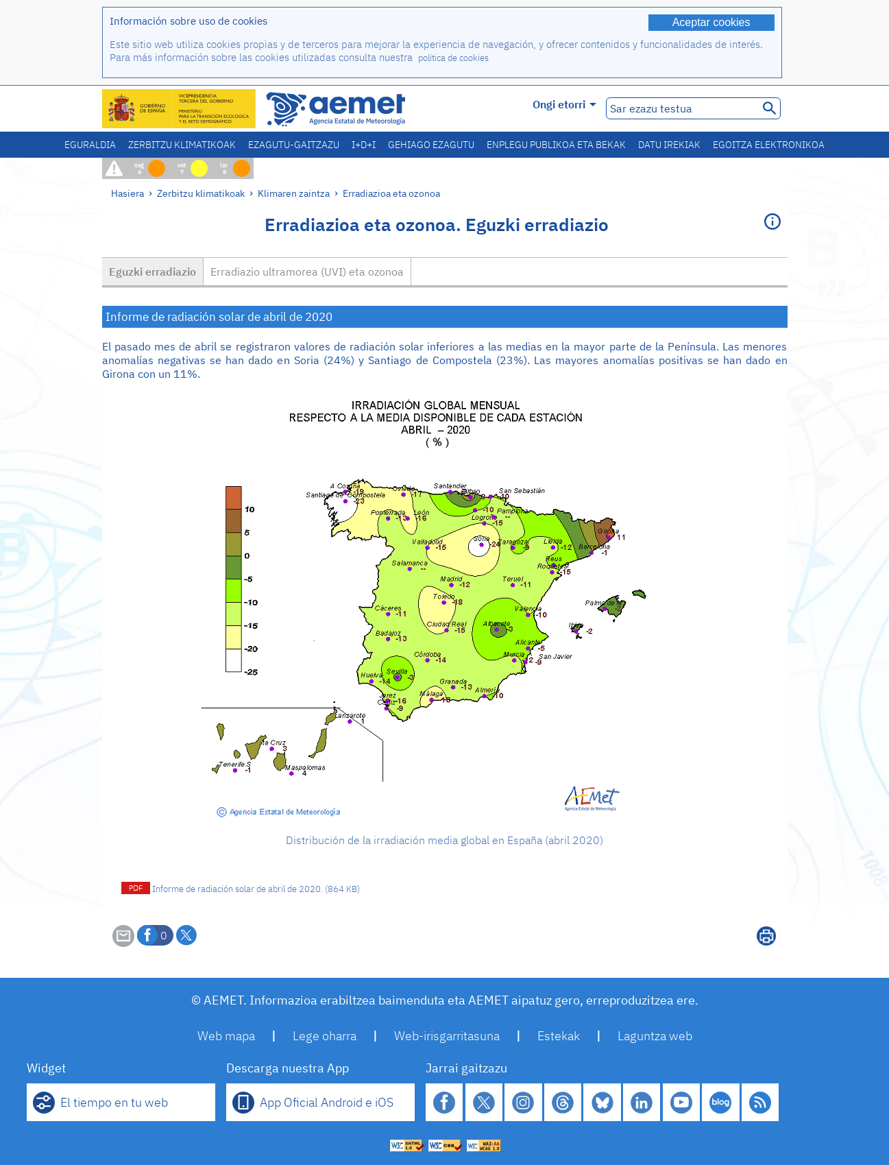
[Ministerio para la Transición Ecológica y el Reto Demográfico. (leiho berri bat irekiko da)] (179, 108)
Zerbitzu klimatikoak (182, 145)
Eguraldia (90, 145)
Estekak (558, 1036)
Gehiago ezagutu (431, 145)
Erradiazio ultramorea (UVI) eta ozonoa (307, 271)
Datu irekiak (669, 145)
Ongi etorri (564, 104)
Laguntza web (655, 1036)
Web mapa (226, 1036)
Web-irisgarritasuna (447, 1036)
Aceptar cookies (711, 22)
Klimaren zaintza (294, 193)
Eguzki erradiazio (152, 271)
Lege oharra (324, 1036)
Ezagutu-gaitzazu (293, 145)
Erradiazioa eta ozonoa (391, 193)
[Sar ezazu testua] (681, 108)
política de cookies (453, 58)
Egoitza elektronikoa (769, 145)
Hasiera (127, 193)
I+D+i (364, 145)
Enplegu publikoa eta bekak (556, 145)
